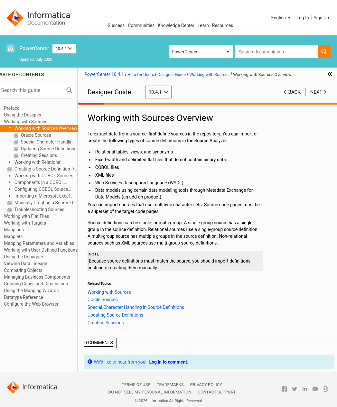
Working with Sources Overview (52, 128)
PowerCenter (34, 48)
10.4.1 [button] (64, 48)
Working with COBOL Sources (50, 175)
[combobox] (276, 51)
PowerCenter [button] (185, 51)
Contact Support (217, 392)
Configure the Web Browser (38, 304)
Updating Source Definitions (54, 148)
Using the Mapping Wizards (38, 290)
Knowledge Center (176, 25)
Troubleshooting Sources (45, 209)
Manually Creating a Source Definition (52, 202)
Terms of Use (136, 384)
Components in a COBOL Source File (42, 183)
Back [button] (294, 92)
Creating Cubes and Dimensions (43, 283)
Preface (18, 108)
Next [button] (316, 92)
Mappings (21, 229)
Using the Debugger (30, 256)
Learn (203, 25)
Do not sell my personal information (149, 392)
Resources (222, 25)
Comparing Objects (30, 270)
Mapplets (20, 236)
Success (116, 25)
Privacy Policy (206, 384)
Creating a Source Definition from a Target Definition (52, 168)
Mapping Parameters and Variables (46, 243)
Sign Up (321, 17)
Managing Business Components (44, 277)
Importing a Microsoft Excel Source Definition (45, 196)
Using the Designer (29, 114)
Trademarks (170, 384)
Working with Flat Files (33, 216)
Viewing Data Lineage (32, 263)
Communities (141, 25)
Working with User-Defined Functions (47, 250)
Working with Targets (32, 223)
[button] (282, 17)
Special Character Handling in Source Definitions (55, 141)
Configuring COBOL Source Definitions (44, 190)
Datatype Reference (30, 297)
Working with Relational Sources (41, 163)
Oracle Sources (42, 135)
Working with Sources (32, 121)
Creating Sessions (45, 155)
